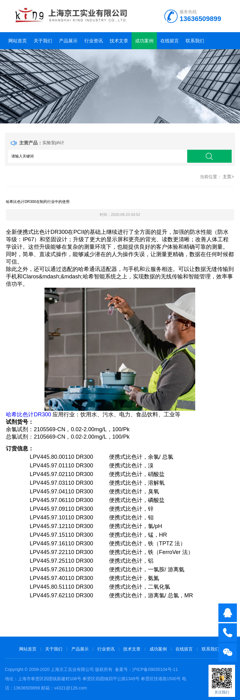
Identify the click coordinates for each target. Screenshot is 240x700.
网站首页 (17, 40)
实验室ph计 (53, 142)
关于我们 (43, 40)
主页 (227, 176)
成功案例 (144, 40)
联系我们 (195, 40)
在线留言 (169, 40)
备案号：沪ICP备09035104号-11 (146, 669)
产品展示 (68, 40)
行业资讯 (93, 40)
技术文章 (119, 40)
